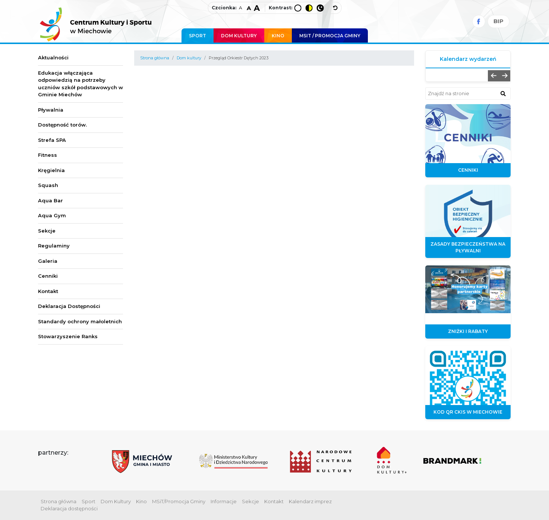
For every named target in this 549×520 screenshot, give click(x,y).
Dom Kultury (239, 35)
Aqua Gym (52, 215)
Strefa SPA (52, 140)
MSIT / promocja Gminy (329, 35)
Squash (48, 185)
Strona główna (154, 57)
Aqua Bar (50, 200)
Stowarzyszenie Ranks (68, 336)
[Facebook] (478, 21)
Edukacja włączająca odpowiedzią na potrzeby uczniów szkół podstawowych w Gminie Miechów (80, 84)
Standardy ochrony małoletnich (80, 321)
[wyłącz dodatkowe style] (335, 8)
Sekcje (47, 231)
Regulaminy (54, 246)
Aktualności (53, 57)
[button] (493, 75)
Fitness (47, 155)
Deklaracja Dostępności (69, 306)
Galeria (47, 261)
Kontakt (48, 291)
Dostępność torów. (62, 125)
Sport (197, 35)
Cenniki (48, 276)
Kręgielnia (51, 170)
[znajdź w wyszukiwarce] (503, 93)
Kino (278, 35)
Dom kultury (189, 57)
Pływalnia (50, 110)
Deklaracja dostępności (69, 508)
